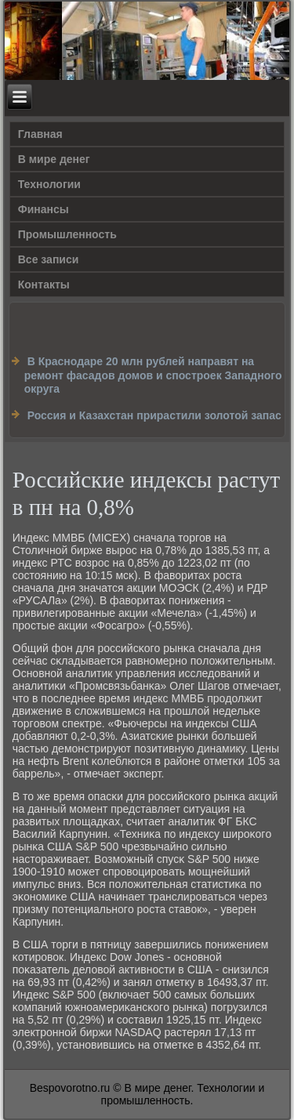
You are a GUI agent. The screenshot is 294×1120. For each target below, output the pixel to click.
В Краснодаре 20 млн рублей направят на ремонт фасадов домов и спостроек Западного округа (153, 375)
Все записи (48, 259)
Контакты (44, 284)
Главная (40, 134)
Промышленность (67, 234)
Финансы (43, 209)
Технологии (49, 184)
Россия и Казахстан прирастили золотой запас (154, 415)
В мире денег (54, 159)
